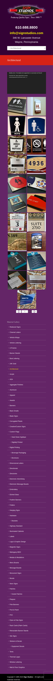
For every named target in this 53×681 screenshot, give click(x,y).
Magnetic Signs (15, 547)
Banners (13, 405)
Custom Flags (14, 432)
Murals (12, 578)
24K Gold (13, 364)
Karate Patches (17, 594)
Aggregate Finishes (16, 385)
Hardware (13, 516)
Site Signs (13, 636)
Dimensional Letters (16, 463)
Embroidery (14, 489)
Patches (12, 589)
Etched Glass (14, 495)
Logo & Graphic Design (18, 542)
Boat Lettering (14, 358)
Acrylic (12, 374)
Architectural (14, 369)
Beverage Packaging (19, 453)
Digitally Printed (17, 442)
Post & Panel (14, 610)
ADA (11, 379)
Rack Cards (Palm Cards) (18, 625)
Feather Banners (15, 500)
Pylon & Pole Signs (16, 620)
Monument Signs (15, 573)
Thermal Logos (15, 657)
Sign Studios (26, 10)
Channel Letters (15, 332)
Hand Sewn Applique (19, 437)
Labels (12, 536)
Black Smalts (14, 411)
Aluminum (13, 390)
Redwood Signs (15, 327)
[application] (26, 83)
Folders (12, 505)
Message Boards (15, 568)
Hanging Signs (15, 510)
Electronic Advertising (17, 479)
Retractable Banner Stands (19, 631)
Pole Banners (14, 604)
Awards (12, 400)
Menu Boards (14, 563)
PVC (11, 615)
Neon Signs (14, 584)
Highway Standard (16, 526)
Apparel (12, 395)
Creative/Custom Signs (18, 426)
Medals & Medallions (17, 557)
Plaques (12, 599)
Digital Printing (15, 447)
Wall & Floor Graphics (17, 667)
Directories (13, 474)
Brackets (15, 521)
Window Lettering (16, 662)
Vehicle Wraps (15, 337)
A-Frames (13, 348)
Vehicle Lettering (15, 343)
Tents (11, 652)
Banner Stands (15, 353)
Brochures (15, 458)
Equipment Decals (18, 646)
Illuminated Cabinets (17, 531)
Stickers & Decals (16, 641)
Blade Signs (14, 416)
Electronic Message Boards (19, 484)
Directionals (14, 468)
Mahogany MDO (15, 552)
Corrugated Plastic (16, 421)
